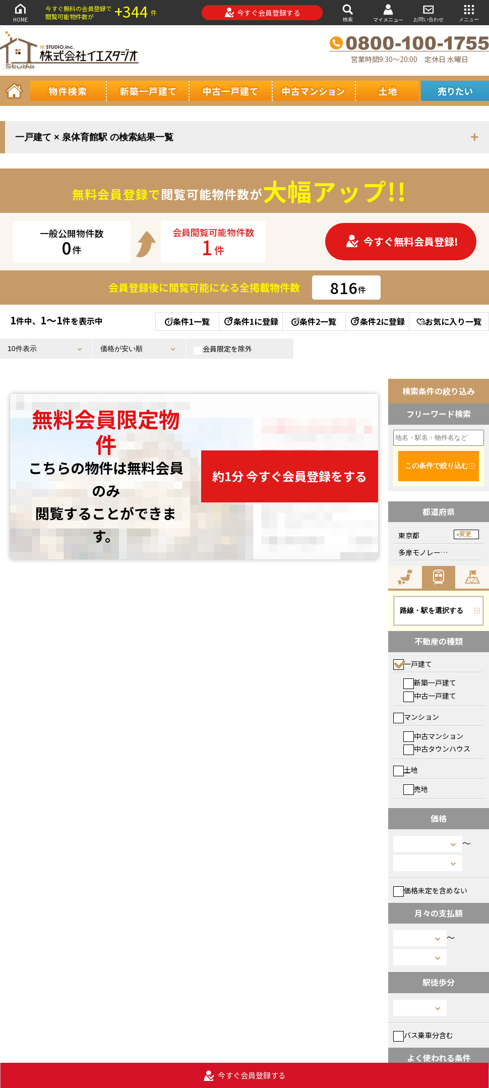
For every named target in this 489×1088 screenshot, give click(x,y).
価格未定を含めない (430, 890)
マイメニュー (388, 13)
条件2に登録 (377, 321)
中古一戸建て (429, 696)
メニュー (469, 12)
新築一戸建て (429, 682)
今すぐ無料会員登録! (401, 241)
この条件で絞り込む (436, 466)
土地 (405, 770)
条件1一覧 (187, 321)
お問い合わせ (428, 12)
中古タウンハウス (436, 748)
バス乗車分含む (423, 1035)
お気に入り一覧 (448, 321)
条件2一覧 (313, 321)
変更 (465, 534)
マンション (416, 717)
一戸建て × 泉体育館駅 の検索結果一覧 (94, 137)
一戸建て (412, 664)
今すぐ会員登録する (262, 13)
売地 (415, 789)
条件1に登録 (250, 321)
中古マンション (433, 736)
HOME (20, 12)
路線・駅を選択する (431, 610)
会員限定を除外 (223, 349)
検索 (348, 12)
